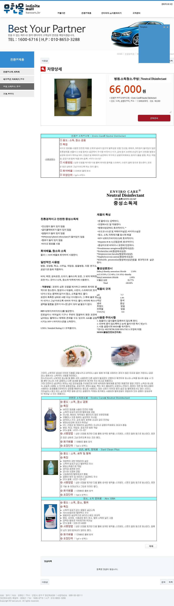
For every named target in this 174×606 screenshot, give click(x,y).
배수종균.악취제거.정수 (13, 79)
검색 (163, 582)
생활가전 (61, 13)
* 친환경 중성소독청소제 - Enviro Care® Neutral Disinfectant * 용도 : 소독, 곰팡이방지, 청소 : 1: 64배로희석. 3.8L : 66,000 (140, 104)
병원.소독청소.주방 (11, 86)
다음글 (45, 60)
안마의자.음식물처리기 (111, 13)
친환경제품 (86, 13)
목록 (171, 60)
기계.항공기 (8, 93)
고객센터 (136, 13)
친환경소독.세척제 (11, 71)
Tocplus (143, 27)
